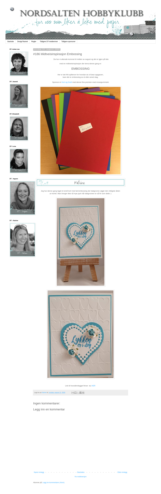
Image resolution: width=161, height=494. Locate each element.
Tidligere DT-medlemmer (49, 41)
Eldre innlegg (122, 472)
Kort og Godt (67, 82)
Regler (33, 41)
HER (94, 386)
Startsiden (80, 472)
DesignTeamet (22, 41)
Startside (10, 41)
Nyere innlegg (39, 472)
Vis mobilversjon (80, 477)
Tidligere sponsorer (68, 41)
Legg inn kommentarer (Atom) (53, 482)
